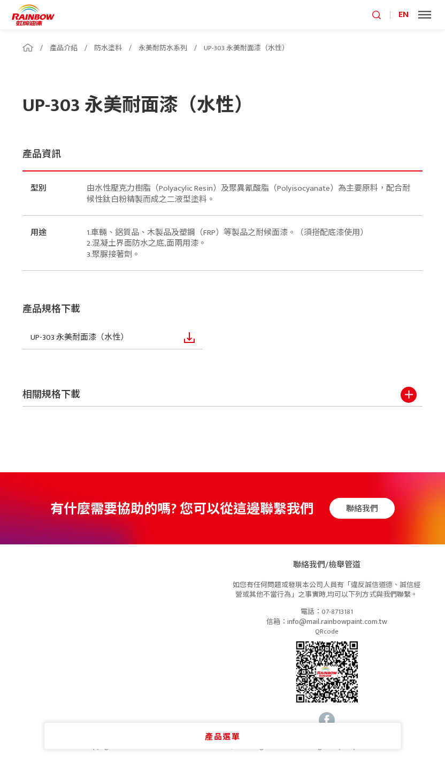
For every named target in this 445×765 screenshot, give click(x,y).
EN (403, 14)
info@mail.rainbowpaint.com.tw (337, 622)
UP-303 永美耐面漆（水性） (246, 48)
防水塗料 (108, 48)
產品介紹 (64, 48)
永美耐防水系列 (163, 48)
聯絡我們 (364, 509)
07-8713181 (337, 612)
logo (33, 14)
